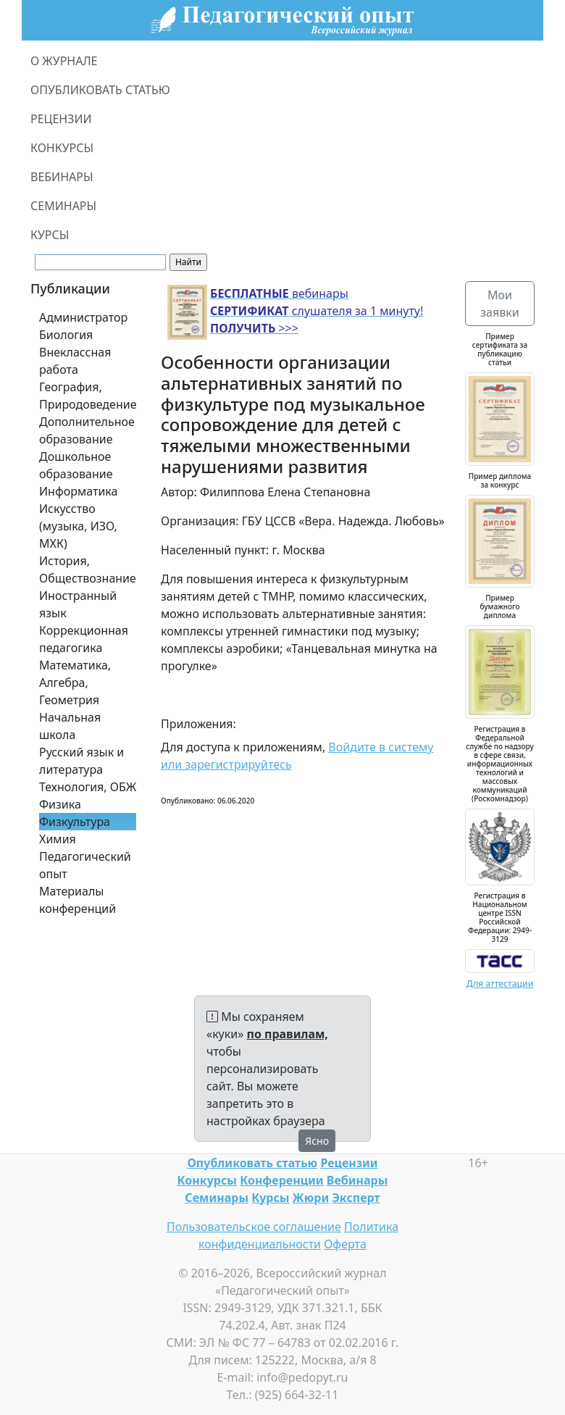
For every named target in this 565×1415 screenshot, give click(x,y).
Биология (66, 335)
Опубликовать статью (252, 1163)
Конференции (281, 1180)
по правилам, (287, 1034)
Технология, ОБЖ (87, 787)
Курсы (270, 1198)
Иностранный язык (78, 604)
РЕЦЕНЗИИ (61, 119)
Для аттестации (500, 983)
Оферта (345, 1244)
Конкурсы (207, 1180)
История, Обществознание (87, 569)
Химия (57, 839)
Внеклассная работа (75, 360)
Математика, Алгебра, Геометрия (75, 682)
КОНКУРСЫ (61, 148)
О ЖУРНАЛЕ (64, 61)
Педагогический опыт (85, 865)
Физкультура (74, 822)
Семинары (216, 1198)
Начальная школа (70, 726)
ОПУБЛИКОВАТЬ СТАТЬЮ (100, 90)
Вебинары (357, 1180)
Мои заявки (499, 303)
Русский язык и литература (81, 760)
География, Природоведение (87, 395)
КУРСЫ (49, 235)
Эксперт (356, 1198)
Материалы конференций (77, 900)
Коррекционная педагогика (83, 639)
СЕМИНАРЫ (63, 206)
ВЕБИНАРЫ (61, 177)
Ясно (317, 1141)
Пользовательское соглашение (254, 1227)
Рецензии (348, 1163)
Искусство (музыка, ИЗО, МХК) (78, 526)
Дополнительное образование (87, 430)
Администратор (83, 317)
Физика (60, 804)
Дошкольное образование (76, 465)
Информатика (78, 491)
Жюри (311, 1198)
